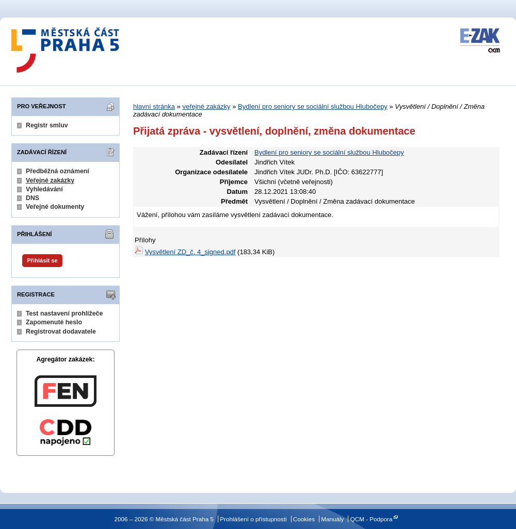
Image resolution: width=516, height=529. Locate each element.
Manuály (332, 519)
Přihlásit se (42, 260)
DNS (32, 198)
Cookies (304, 519)
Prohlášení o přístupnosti (253, 519)
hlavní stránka (154, 106)
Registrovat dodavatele (61, 331)
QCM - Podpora (371, 519)
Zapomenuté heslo (54, 322)
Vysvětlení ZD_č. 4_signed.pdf (190, 252)
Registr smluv (47, 125)
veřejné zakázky (206, 106)
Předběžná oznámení (57, 171)
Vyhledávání (44, 189)
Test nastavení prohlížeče (64, 313)
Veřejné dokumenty (55, 206)
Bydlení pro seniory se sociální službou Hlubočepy (313, 106)
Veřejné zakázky (50, 180)
